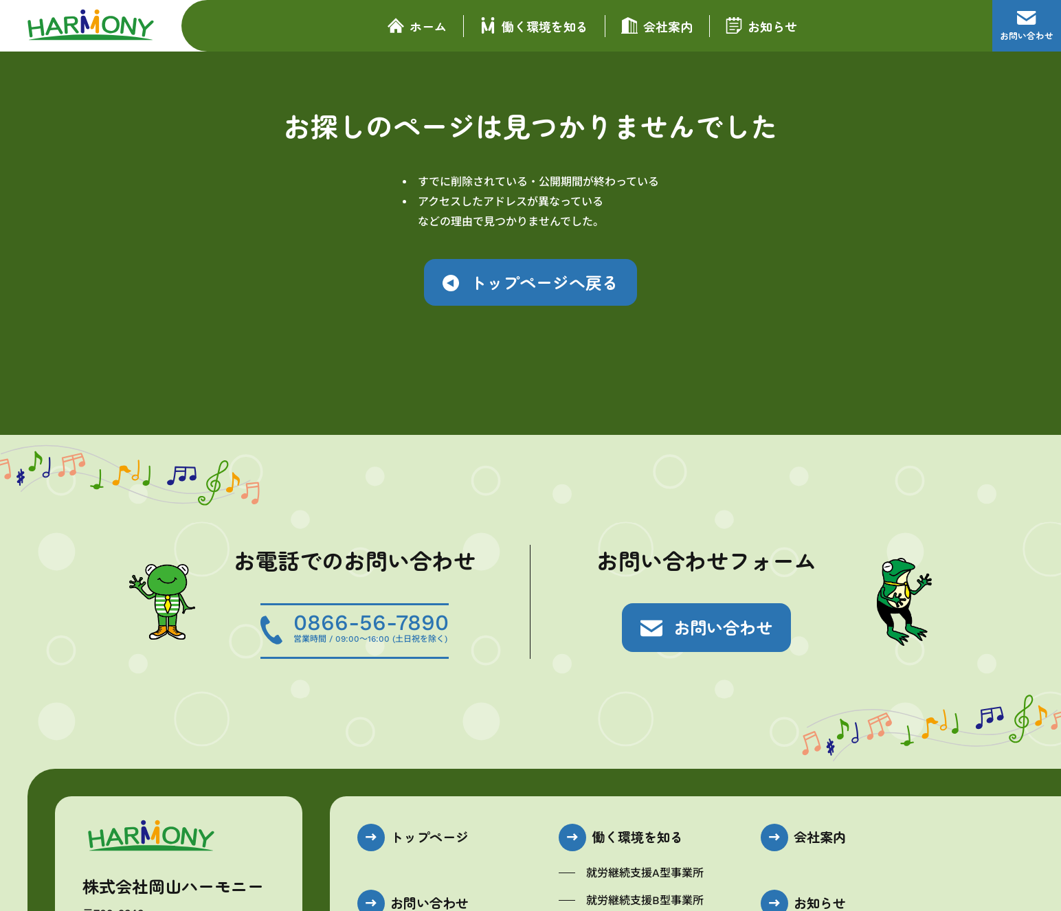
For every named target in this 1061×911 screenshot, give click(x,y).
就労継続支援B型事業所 (645, 900)
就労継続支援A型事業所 (645, 872)
